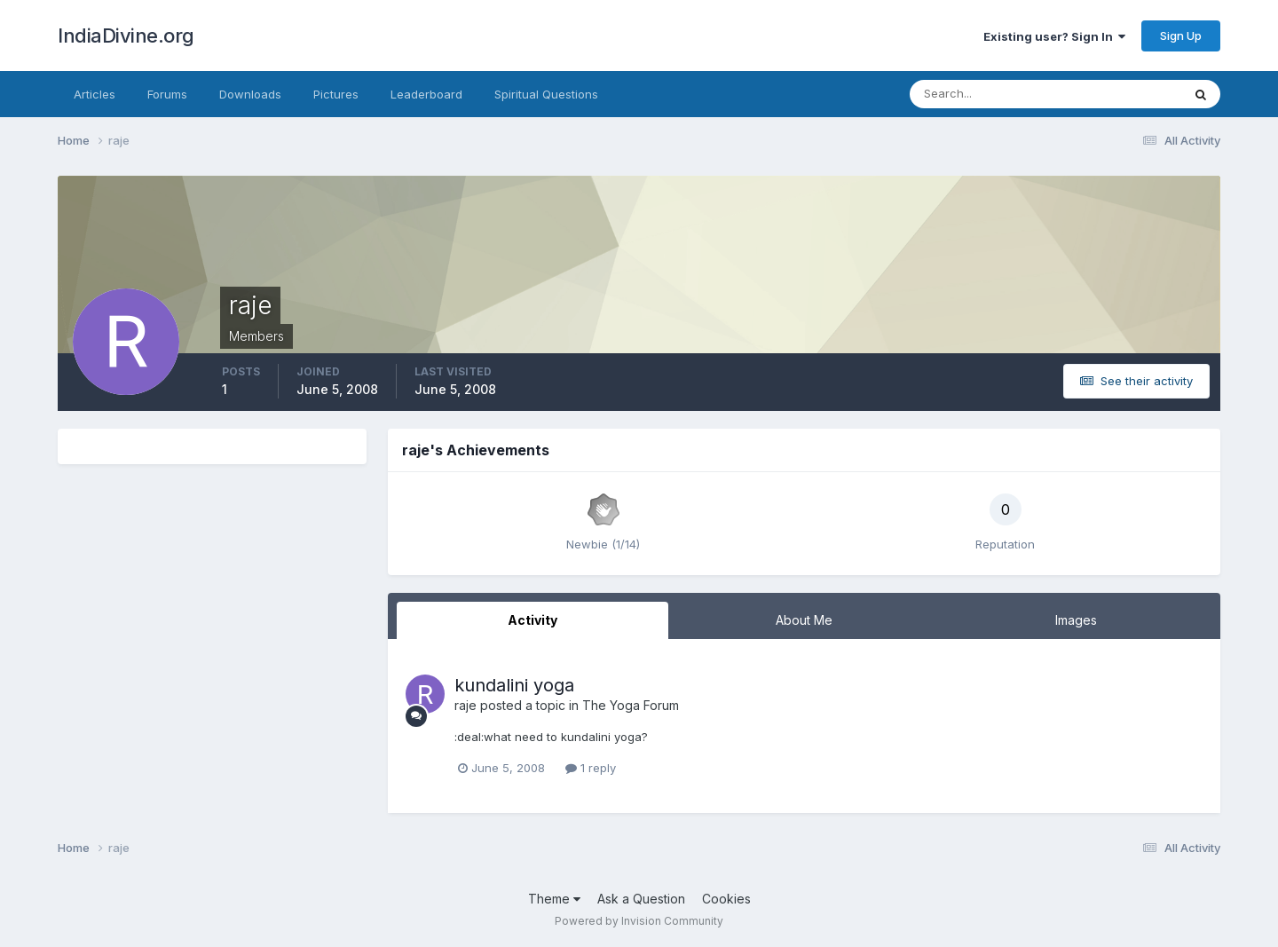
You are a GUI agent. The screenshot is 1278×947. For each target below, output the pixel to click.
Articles (94, 94)
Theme (554, 898)
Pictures (336, 94)
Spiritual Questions (546, 94)
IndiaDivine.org (126, 35)
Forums (167, 94)
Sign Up (1181, 35)
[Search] (988, 94)
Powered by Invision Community (639, 920)
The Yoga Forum (630, 705)
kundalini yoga (514, 685)
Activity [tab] (532, 619)
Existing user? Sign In (1054, 36)
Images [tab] (1076, 619)
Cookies (726, 898)
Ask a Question (641, 898)
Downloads (250, 94)
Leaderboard (426, 94)
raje (465, 705)
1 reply (590, 768)
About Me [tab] (804, 619)
